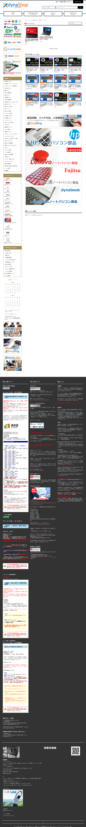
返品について (37, 826)
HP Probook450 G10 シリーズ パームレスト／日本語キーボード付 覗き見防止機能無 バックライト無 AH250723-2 (46, 86)
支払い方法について (21, 826)
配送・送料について (30, 826)
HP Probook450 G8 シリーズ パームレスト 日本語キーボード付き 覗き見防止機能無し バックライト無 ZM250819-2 (74, 104)
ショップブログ (65, 826)
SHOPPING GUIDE (33, 14)
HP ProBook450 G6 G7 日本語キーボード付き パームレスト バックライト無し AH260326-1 (32, 103)
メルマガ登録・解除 (61, 1)
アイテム (77, 1)
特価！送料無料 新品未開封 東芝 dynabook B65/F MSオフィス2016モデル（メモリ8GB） (46, 38)
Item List (53, 14)
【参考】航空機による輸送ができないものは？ (16, 609)
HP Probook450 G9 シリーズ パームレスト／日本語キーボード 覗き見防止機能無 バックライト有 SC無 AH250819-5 (60, 86)
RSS (70, 826)
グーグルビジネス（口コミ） (9, 815)
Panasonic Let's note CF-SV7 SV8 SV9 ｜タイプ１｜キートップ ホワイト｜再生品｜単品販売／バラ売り (74, 69)
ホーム (26, 20)
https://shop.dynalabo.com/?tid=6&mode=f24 (39, 399)
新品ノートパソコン (43, 20)
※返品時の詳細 (77, 445)
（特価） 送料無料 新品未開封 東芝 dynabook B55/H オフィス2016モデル (31, 40)
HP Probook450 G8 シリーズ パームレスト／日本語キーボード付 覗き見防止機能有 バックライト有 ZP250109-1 (46, 104)
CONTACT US (73, 14)
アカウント (70, 1)
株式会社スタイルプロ (7, 810)
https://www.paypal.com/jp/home (37, 470)
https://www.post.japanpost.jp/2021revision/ (13, 688)
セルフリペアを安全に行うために (25, 785)
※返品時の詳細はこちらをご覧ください (66, 464)
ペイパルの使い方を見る (35, 461)
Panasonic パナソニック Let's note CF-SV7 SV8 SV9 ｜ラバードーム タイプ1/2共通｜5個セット (60, 103)
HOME (13, 14)
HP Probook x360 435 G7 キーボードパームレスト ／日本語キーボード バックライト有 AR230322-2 (32, 85)
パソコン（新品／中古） (33, 20)
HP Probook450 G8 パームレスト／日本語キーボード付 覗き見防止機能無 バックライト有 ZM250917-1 (74, 85)
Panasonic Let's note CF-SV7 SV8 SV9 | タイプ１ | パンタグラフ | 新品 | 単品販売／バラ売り (46, 69)
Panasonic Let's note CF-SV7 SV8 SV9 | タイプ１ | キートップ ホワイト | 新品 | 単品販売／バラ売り (32, 69)
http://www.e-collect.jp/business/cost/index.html (40, 524)
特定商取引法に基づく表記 (46, 826)
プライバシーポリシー (57, 826)
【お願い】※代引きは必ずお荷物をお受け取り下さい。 (42, 533)
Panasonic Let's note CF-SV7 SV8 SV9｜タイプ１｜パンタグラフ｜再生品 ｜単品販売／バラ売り (60, 69)
